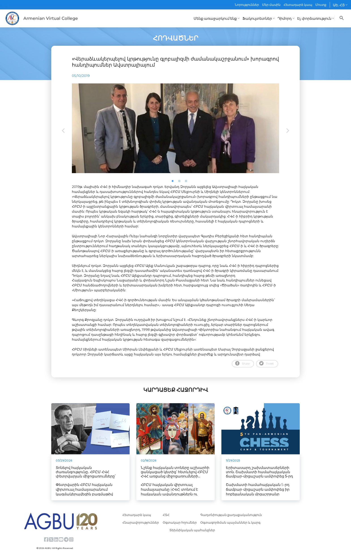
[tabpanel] (175, 128)
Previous (63, 131)
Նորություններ (247, 5)
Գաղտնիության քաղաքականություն (231, 515)
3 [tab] (187, 182)
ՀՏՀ (166, 515)
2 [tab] (180, 182)
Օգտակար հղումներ (180, 522)
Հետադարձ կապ (298, 5)
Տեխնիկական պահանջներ (192, 530)
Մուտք (320, 5)
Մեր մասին (271, 5)
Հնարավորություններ (140, 522)
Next (287, 131)
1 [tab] (174, 182)
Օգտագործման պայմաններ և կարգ (230, 522)
